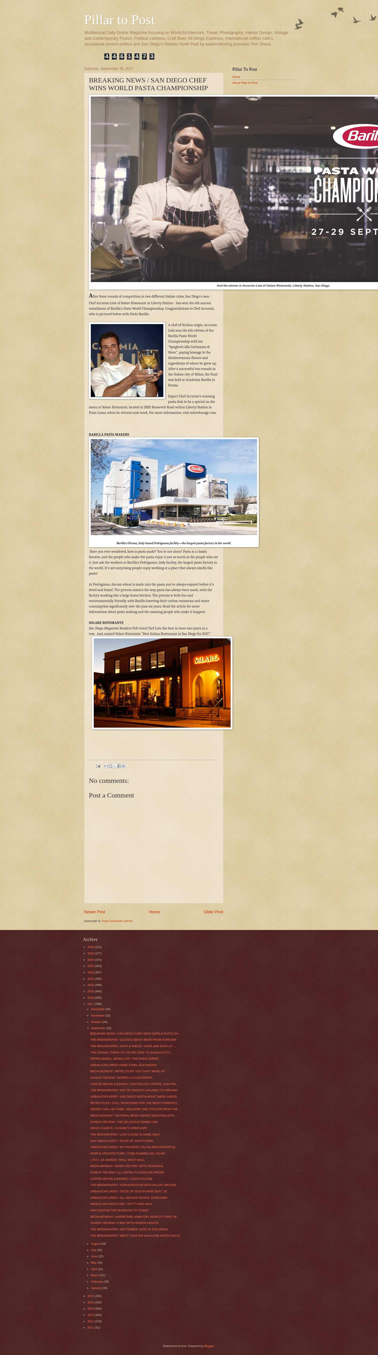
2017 (91, 1004)
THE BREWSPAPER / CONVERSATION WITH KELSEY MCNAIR (133, 1185)
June (94, 1256)
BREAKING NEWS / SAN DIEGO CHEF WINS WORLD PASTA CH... (135, 1033)
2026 (91, 947)
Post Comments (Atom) (117, 921)
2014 (91, 1308)
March (95, 1275)
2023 (91, 966)
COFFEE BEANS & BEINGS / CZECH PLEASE (121, 1179)
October (96, 1022)
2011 (91, 1327)
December (98, 1009)
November (98, 1015)
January (96, 1288)
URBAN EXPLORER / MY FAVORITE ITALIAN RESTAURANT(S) (132, 1147)
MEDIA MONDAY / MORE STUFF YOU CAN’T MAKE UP (127, 1071)
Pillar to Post (119, 19)
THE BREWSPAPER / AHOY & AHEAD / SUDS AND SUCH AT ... (133, 1046)
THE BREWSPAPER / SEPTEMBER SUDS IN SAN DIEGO (129, 1229)
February (97, 1281)
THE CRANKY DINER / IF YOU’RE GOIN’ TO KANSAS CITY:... (131, 1052)
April (94, 1269)
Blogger (209, 1346)
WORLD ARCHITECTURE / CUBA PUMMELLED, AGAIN (127, 1153)
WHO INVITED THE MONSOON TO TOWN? (119, 1210)
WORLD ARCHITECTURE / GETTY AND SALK (121, 1204)
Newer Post (94, 912)
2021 (91, 978)
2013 (91, 1315)
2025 (91, 953)
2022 (91, 972)
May (94, 1262)
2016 (91, 1296)
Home (154, 912)
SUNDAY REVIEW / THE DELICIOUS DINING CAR (124, 1122)
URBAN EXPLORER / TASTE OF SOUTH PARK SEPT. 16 (128, 1191)
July (94, 1250)
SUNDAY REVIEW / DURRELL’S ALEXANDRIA (121, 1077)
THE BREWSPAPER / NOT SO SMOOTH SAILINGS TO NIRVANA (134, 1090)
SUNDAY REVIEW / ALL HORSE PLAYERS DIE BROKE (127, 1172)
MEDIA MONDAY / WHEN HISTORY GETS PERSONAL (127, 1166)
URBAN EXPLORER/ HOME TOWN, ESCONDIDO (123, 1065)
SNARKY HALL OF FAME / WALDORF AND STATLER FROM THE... (135, 1109)
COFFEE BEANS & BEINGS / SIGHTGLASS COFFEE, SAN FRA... (134, 1084)
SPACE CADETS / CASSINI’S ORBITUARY (119, 1128)
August (96, 1243)
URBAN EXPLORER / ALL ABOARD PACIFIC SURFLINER (128, 1197)
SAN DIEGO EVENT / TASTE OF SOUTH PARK (122, 1141)
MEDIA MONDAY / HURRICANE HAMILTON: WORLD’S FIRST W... (134, 1216)
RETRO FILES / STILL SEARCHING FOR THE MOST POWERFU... (134, 1103)
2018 (91, 997)
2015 (91, 1302)
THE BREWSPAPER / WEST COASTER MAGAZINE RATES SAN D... (136, 1235)
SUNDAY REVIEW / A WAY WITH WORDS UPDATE (124, 1223)
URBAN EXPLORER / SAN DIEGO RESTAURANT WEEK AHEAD (133, 1096)
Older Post (213, 912)
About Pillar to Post (245, 83)
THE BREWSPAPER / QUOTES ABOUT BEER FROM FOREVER (133, 1039)
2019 (91, 991)
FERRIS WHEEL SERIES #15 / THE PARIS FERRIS (124, 1058)
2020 (91, 985)
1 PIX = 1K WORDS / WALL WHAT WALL (117, 1160)
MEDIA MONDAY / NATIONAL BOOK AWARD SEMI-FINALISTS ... (133, 1115)
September (98, 1028)
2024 (91, 959)
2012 (91, 1321)
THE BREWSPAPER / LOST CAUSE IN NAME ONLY (125, 1134)
